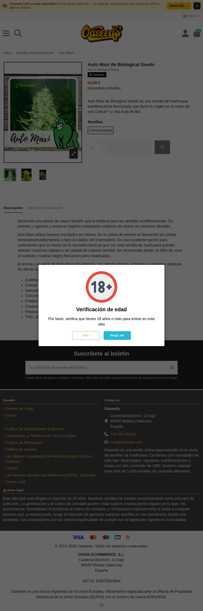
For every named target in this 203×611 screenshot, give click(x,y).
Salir (86, 335)
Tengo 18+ (117, 335)
